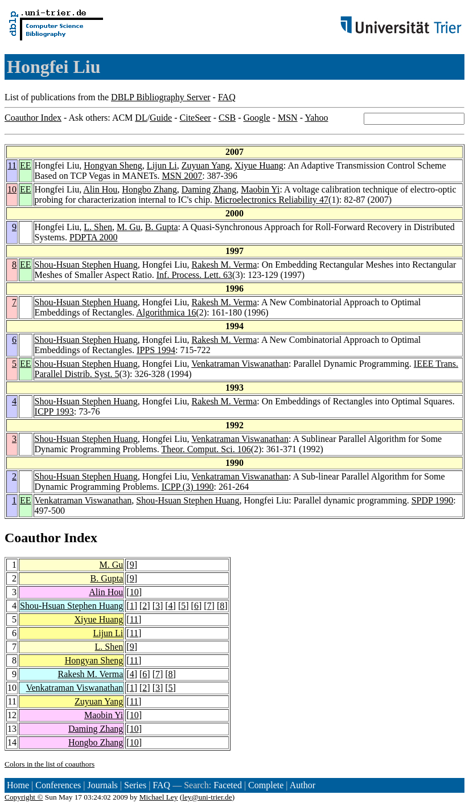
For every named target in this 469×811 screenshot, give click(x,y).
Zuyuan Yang (206, 165)
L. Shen (98, 227)
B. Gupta (161, 227)
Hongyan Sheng (113, 165)
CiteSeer (195, 117)
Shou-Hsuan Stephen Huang (86, 264)
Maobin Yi (260, 189)
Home (18, 785)
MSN (288, 117)
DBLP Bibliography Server (161, 97)
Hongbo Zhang (149, 189)
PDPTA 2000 (93, 237)
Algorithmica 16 (166, 312)
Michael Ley (158, 797)
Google (257, 117)
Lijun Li (162, 165)
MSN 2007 (182, 176)
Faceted (227, 785)
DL (141, 117)
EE (25, 165)
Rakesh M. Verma (224, 264)
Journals (102, 785)
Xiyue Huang (258, 165)
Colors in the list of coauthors (49, 764)
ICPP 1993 (54, 411)
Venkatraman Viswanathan (240, 363)
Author (302, 785)
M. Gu (129, 227)
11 (12, 165)
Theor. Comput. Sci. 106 (205, 449)
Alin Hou (100, 189)
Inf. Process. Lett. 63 (194, 275)
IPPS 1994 (156, 350)
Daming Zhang (209, 189)
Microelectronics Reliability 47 (271, 199)
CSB (227, 117)
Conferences (58, 785)
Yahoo (316, 117)
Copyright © (24, 797)
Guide (161, 117)
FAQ (227, 97)
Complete (265, 785)
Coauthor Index (33, 117)
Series (135, 785)
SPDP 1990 (433, 500)
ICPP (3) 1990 (188, 486)
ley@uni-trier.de (207, 797)
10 (12, 189)
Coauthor (32, 537)
